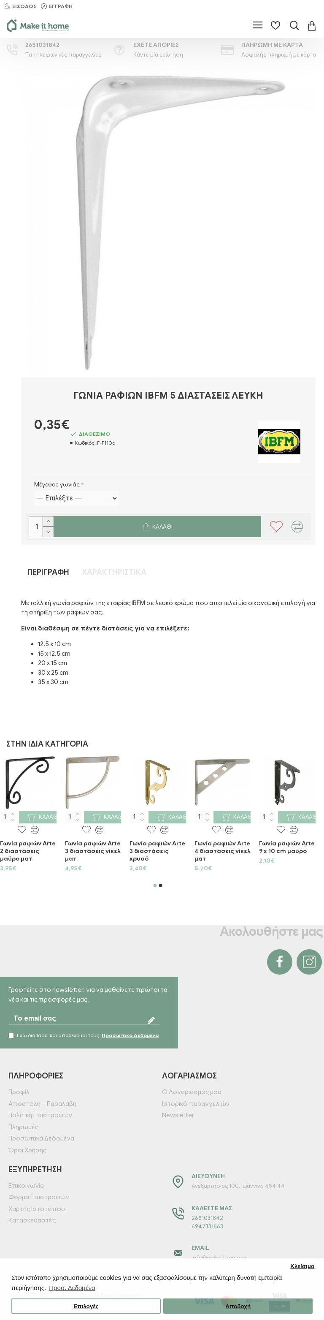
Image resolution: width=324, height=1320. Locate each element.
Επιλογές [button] (85, 1306)
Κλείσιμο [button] (302, 1266)
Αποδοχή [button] (238, 1306)
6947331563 (207, 1226)
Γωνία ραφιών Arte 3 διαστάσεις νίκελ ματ (93, 851)
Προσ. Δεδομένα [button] (72, 1287)
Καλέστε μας (212, 1208)
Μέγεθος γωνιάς (57, 484)
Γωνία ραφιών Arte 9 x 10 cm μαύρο (287, 847)
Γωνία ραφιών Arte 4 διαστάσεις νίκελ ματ (222, 851)
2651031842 (207, 1218)
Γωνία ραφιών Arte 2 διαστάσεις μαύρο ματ (28, 851)
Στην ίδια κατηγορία (47, 744)
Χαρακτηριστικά (114, 572)
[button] (155, 885)
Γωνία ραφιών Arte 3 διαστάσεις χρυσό (157, 851)
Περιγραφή (48, 572)
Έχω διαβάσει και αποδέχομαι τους (84, 1035)
